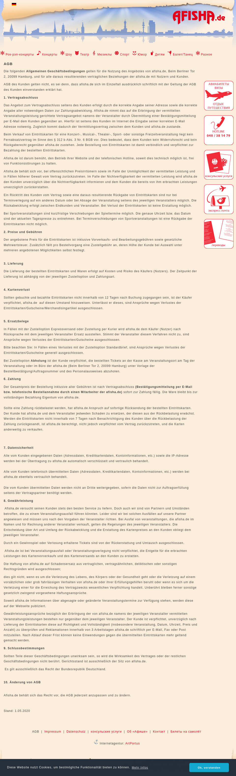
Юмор (142, 54)
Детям (160, 54)
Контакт (159, 731)
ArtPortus (132, 743)
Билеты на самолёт (186, 731)
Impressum (52, 731)
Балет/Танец (183, 54)
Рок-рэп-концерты (20, 54)
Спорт (125, 54)
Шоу (69, 54)
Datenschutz (76, 731)
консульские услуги (106, 731)
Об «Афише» (137, 731)
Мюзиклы (104, 54)
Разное (206, 54)
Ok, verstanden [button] (209, 767)
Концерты (49, 54)
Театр (84, 54)
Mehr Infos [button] (140, 767)
